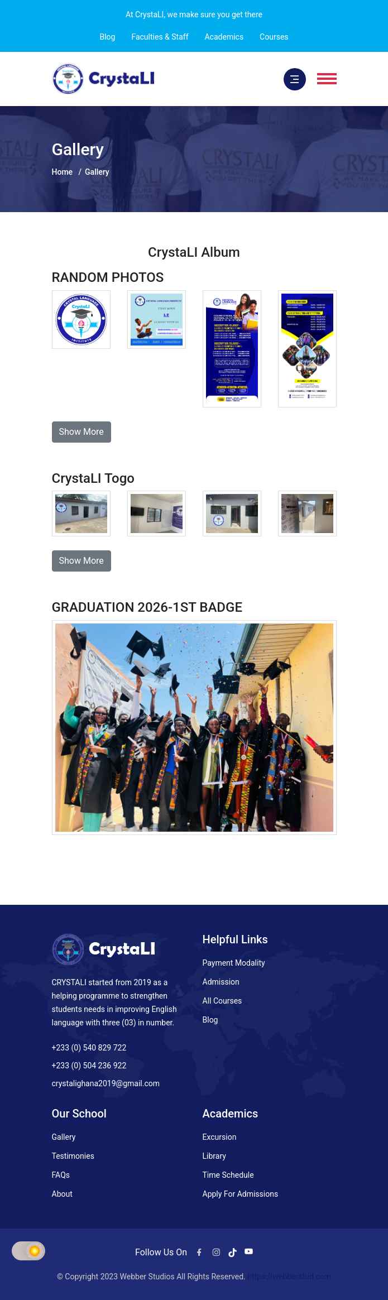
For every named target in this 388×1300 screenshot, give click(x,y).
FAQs (61, 1175)
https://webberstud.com (289, 1276)
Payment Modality (234, 962)
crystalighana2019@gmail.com (106, 1083)
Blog (107, 36)
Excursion (220, 1137)
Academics (223, 36)
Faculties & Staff (159, 36)
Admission (221, 981)
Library (214, 1156)
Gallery (64, 1137)
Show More (81, 431)
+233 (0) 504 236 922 (89, 1065)
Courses (274, 36)
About (62, 1193)
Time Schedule (228, 1175)
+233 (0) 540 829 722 (89, 1047)
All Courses (222, 1000)
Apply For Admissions (241, 1193)
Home (62, 171)
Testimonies (73, 1156)
